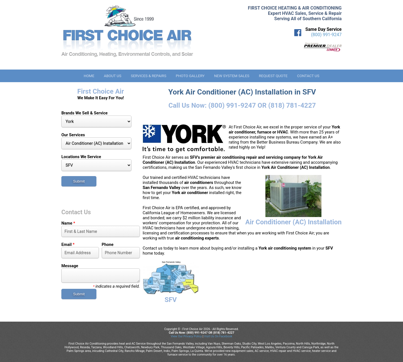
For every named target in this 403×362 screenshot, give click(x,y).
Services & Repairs (148, 76)
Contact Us (308, 76)
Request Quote (273, 76)
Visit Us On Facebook (218, 336)
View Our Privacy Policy (186, 336)
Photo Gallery (190, 76)
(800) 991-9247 (326, 34)
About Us (112, 76)
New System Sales (231, 76)
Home (89, 76)
